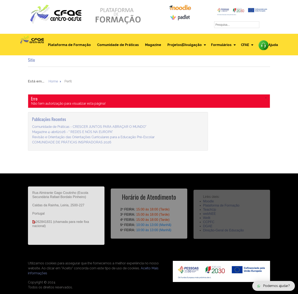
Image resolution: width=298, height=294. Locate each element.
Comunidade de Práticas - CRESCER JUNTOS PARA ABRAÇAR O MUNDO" (89, 127)
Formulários (221, 45)
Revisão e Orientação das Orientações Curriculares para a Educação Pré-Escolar (93, 137)
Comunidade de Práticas (118, 45)
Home (53, 81)
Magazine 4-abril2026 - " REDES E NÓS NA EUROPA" (72, 132)
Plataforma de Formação (69, 45)
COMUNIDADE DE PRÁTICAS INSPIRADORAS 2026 (71, 142)
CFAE (245, 45)
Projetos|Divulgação (184, 45)
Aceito (146, 268)
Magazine (153, 45)
